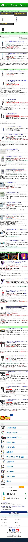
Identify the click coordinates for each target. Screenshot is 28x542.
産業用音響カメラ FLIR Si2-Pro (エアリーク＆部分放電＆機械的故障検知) (17, 400)
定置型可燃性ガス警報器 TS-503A (12, 192)
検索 (21, 487)
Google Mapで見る (18, 525)
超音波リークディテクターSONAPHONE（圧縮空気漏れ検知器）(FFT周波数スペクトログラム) (16, 307)
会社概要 (16, 522)
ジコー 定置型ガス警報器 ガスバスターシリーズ (15, 240)
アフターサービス (4, 522)
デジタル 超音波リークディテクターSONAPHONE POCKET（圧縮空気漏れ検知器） (16, 291)
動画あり (26, 293)
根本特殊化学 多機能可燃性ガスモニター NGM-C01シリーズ (16, 230)
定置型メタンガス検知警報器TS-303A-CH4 (14, 214)
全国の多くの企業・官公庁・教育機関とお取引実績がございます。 (13, 506)
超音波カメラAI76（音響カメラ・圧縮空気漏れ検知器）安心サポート (16, 356)
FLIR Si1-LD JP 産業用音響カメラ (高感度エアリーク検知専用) (17, 372)
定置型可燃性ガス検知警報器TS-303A (13, 202)
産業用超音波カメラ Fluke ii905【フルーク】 (15, 328)
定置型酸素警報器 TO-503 (11, 182)
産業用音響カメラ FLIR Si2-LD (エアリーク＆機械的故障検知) (17, 387)
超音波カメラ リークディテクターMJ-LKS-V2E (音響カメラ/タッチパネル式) (17, 279)
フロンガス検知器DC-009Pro (11, 113)
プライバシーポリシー (16, 527)
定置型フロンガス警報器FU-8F (12, 149)
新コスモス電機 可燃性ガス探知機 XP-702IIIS (15, 41)
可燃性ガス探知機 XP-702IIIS (5, 37)
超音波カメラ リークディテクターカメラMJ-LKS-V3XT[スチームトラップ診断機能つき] (16, 262)
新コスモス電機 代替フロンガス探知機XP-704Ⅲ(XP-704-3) (16, 71)
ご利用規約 (10, 527)
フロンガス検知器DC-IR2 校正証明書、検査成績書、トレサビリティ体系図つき (17, 81)
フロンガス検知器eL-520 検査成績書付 (14, 126)
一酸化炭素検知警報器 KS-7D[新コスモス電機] (15, 169)
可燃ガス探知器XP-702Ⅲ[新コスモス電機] (14, 134)
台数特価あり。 (4, 502)
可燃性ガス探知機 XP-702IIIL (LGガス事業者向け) (24, 37)
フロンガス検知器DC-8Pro (11, 99)
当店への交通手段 (4, 525)
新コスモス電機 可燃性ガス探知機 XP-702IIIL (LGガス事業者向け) (16, 54)
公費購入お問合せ (18, 519)
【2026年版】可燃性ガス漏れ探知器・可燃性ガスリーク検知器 (13, 1)
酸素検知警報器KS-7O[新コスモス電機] (13, 156)
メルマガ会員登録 (4, 519)
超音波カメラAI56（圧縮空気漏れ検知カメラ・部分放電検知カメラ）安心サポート (16, 342)
